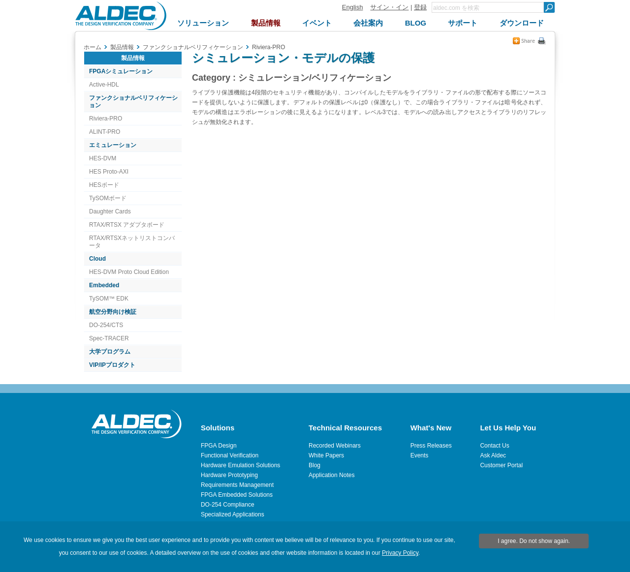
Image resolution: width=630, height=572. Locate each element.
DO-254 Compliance (227, 504)
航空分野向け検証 (112, 311)
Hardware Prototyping (229, 475)
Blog (314, 465)
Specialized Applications (232, 514)
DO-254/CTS (106, 325)
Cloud (97, 258)
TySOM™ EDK (108, 298)
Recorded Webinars (335, 445)
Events (419, 455)
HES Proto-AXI (108, 171)
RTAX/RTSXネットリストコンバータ (132, 242)
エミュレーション (112, 145)
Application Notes (331, 475)
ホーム (92, 47)
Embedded (104, 285)
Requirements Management (237, 485)
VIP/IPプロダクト (112, 364)
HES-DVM (102, 158)
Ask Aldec (493, 455)
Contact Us (494, 445)
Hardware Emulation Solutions (240, 465)
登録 (420, 7)
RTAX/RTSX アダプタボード (126, 224)
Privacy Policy (400, 552)
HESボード (104, 184)
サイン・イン (389, 7)
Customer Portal (501, 465)
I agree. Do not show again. (534, 541)
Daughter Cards (110, 211)
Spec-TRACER (109, 338)
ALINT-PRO (104, 131)
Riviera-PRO (105, 118)
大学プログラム (109, 351)
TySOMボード (107, 198)
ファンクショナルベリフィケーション (133, 101)
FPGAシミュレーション (121, 71)
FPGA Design (219, 445)
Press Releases (431, 445)
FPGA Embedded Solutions (237, 494)
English (352, 7)
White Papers (326, 455)
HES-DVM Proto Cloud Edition (129, 272)
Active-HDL (104, 84)
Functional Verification (229, 455)
